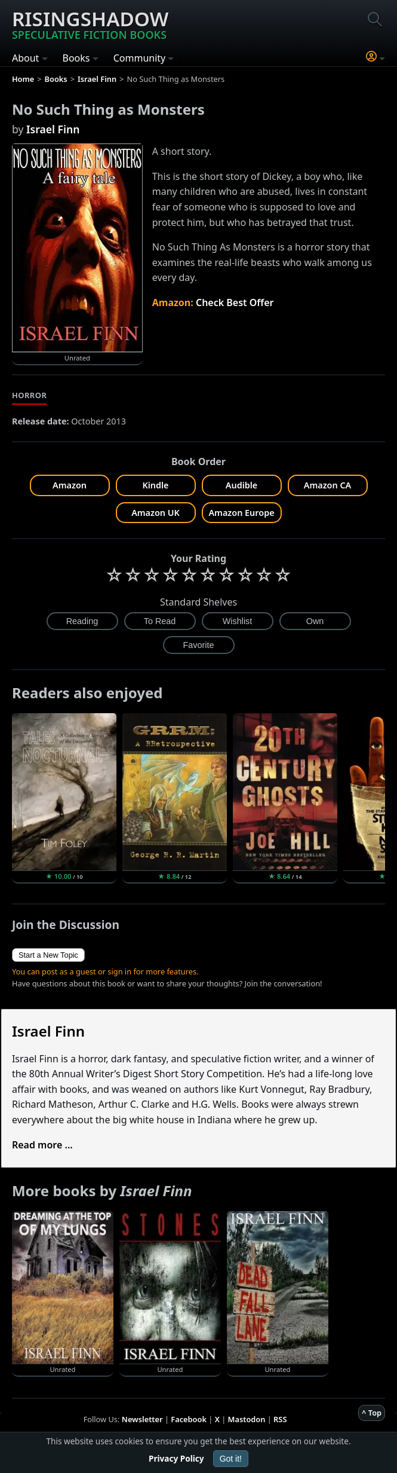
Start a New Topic (48, 955)
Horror (29, 395)
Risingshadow (90, 23)
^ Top (371, 1412)
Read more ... (42, 1144)
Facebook (189, 1419)
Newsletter (142, 1419)
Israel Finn (53, 129)
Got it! (231, 1458)
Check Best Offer (235, 302)
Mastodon (247, 1419)
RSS (280, 1419)
